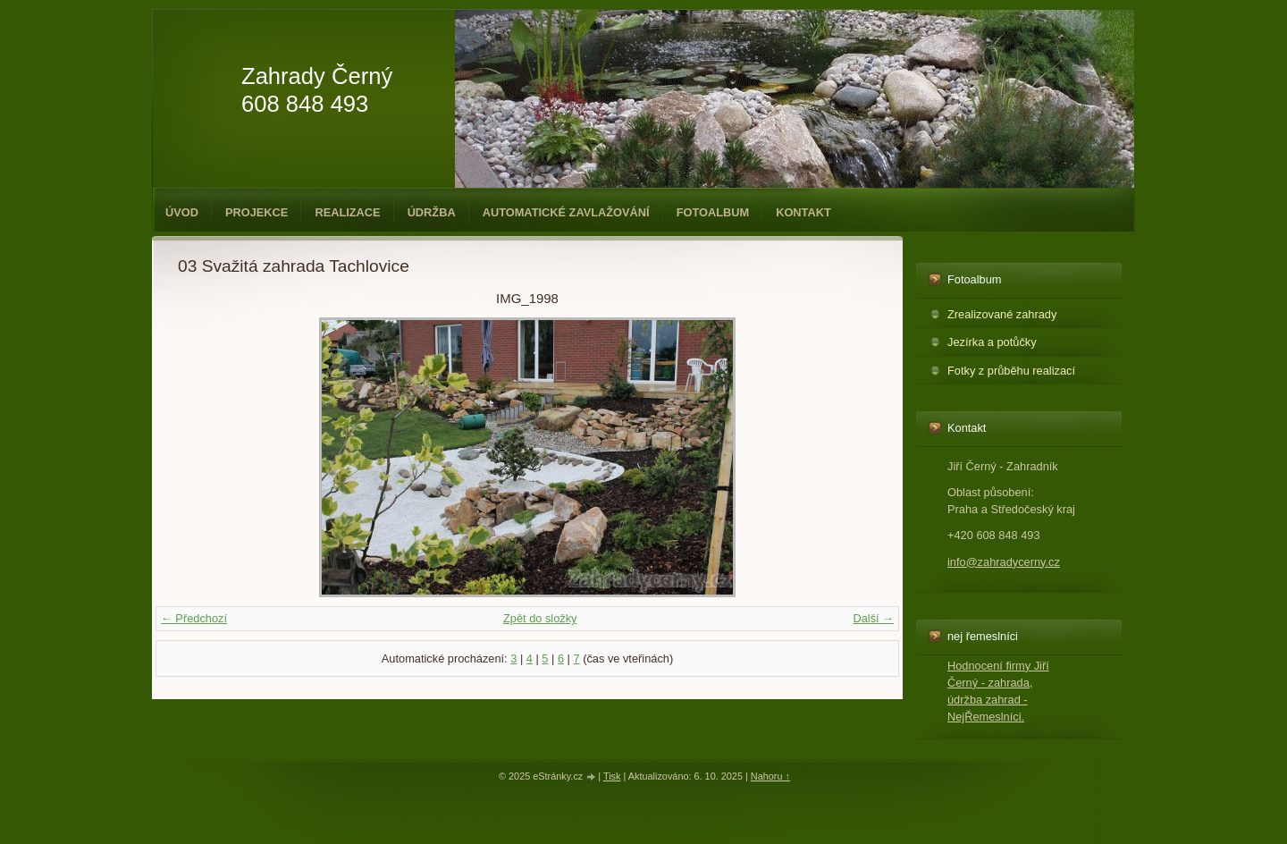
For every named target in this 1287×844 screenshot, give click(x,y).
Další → (873, 618)
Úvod (181, 212)
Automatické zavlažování (566, 212)
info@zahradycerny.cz (1003, 562)
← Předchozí (194, 618)
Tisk (612, 776)
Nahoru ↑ (770, 776)
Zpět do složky (540, 618)
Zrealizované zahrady (1001, 314)
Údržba (432, 212)
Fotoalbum (713, 212)
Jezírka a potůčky (992, 342)
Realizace (347, 212)
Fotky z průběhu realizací (1011, 370)
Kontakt (803, 212)
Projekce (256, 212)
